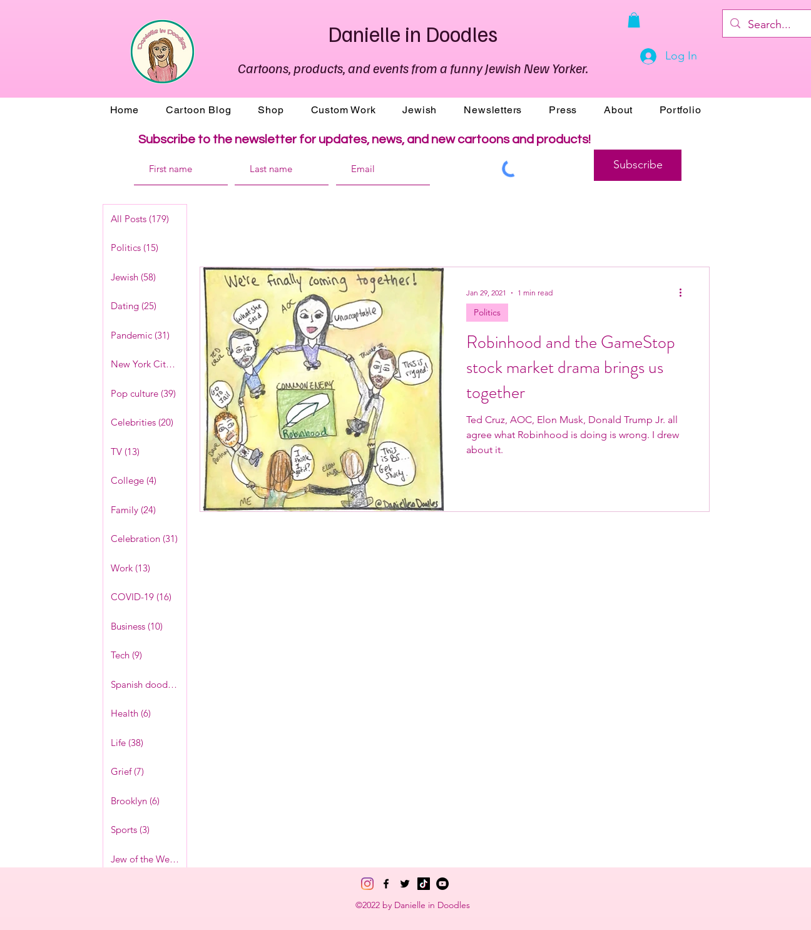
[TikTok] (423, 883)
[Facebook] (386, 883)
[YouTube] (442, 883)
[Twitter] (405, 883)
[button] (634, 20)
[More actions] (684, 292)
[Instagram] (367, 883)
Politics (487, 312)
